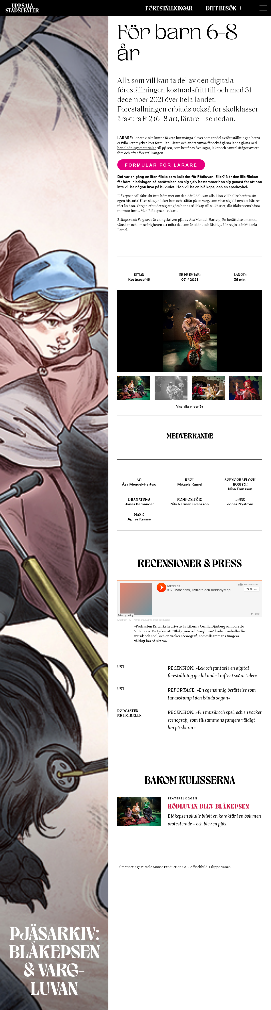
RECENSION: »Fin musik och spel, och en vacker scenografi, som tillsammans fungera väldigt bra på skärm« (214, 720)
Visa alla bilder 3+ (189, 406)
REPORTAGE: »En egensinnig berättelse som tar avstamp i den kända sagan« (212, 694)
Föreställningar (169, 8)
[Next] (238, 335)
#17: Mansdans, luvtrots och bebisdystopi (149, 620)
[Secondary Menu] (263, 8)
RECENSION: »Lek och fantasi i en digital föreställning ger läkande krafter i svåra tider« (212, 672)
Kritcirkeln (122, 620)
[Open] (189, 335)
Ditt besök (221, 8)
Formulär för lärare (161, 165)
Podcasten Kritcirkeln (129, 712)
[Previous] (141, 335)
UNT (121, 666)
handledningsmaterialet (136, 147)
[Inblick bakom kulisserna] (139, 811)
